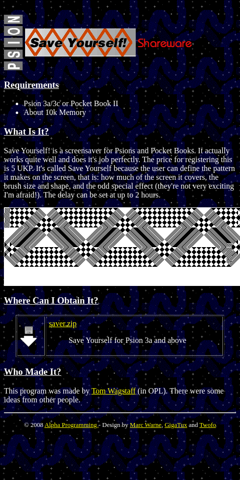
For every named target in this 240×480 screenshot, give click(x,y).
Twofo (207, 424)
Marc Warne (145, 424)
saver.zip (62, 323)
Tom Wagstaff (113, 391)
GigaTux (176, 424)
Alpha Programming (71, 424)
